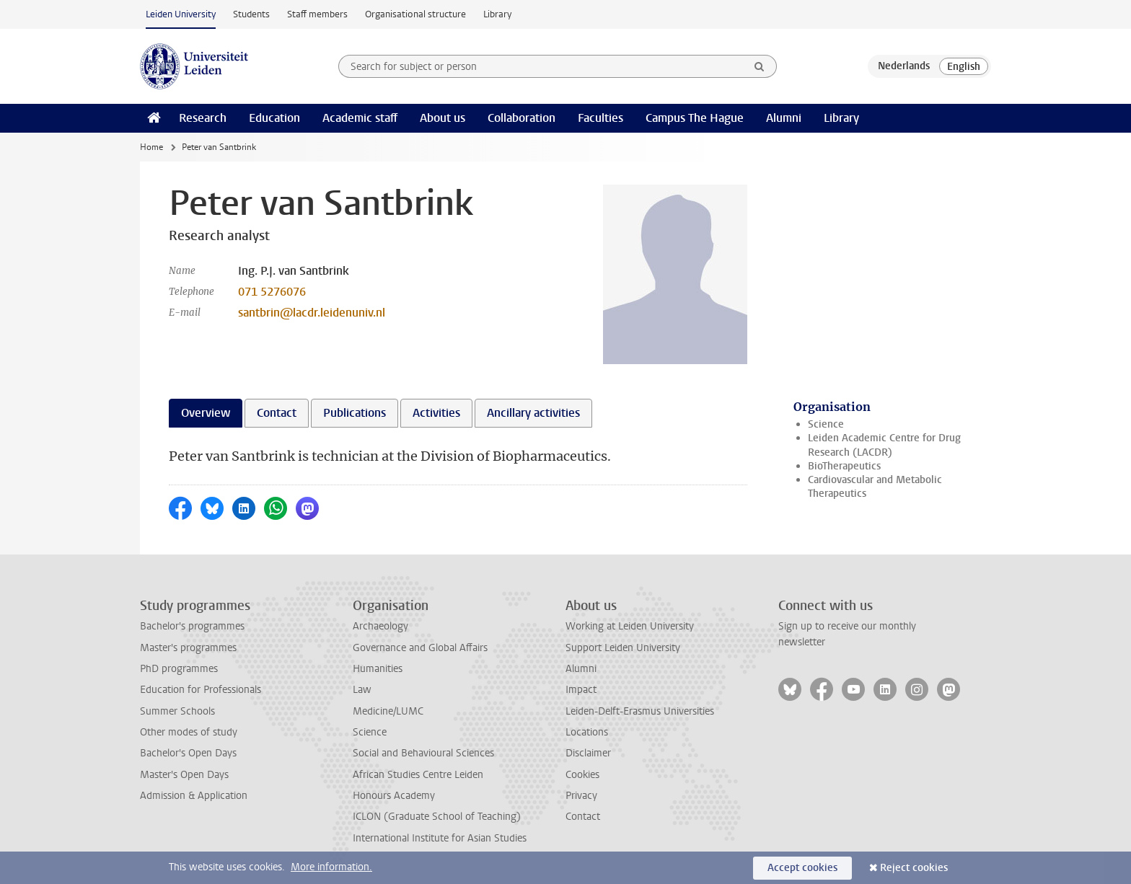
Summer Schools (177, 711)
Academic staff (359, 117)
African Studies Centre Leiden (418, 775)
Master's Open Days (184, 775)
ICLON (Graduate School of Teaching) (437, 816)
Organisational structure (415, 14)
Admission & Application (193, 796)
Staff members (317, 14)
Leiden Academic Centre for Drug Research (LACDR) (884, 445)
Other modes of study (188, 732)
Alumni (783, 117)
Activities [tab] (436, 412)
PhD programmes (179, 669)
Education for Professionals (200, 690)
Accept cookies (802, 868)
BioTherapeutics (844, 466)
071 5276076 (272, 291)
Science (826, 424)
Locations (587, 732)
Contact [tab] (276, 412)
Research (202, 117)
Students (251, 14)
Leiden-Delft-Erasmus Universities (640, 711)
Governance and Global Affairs (420, 648)
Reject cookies (914, 868)
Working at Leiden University (630, 626)
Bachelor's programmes (192, 626)
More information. (331, 867)
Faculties (600, 117)
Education (274, 117)
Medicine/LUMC (388, 711)
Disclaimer (588, 753)
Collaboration (521, 117)
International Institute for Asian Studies (440, 838)
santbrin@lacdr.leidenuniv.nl (311, 312)
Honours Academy (394, 796)
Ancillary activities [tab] (533, 412)
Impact (581, 690)
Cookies (582, 775)
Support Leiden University (623, 648)
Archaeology (380, 626)
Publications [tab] (354, 412)
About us (442, 117)
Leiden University (181, 14)
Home (151, 147)
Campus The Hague (695, 117)
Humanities (377, 669)
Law (362, 690)
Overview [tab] (205, 412)
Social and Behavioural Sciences (423, 753)
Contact (583, 816)
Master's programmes (188, 648)
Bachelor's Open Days (188, 753)
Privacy (581, 796)
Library (497, 14)
